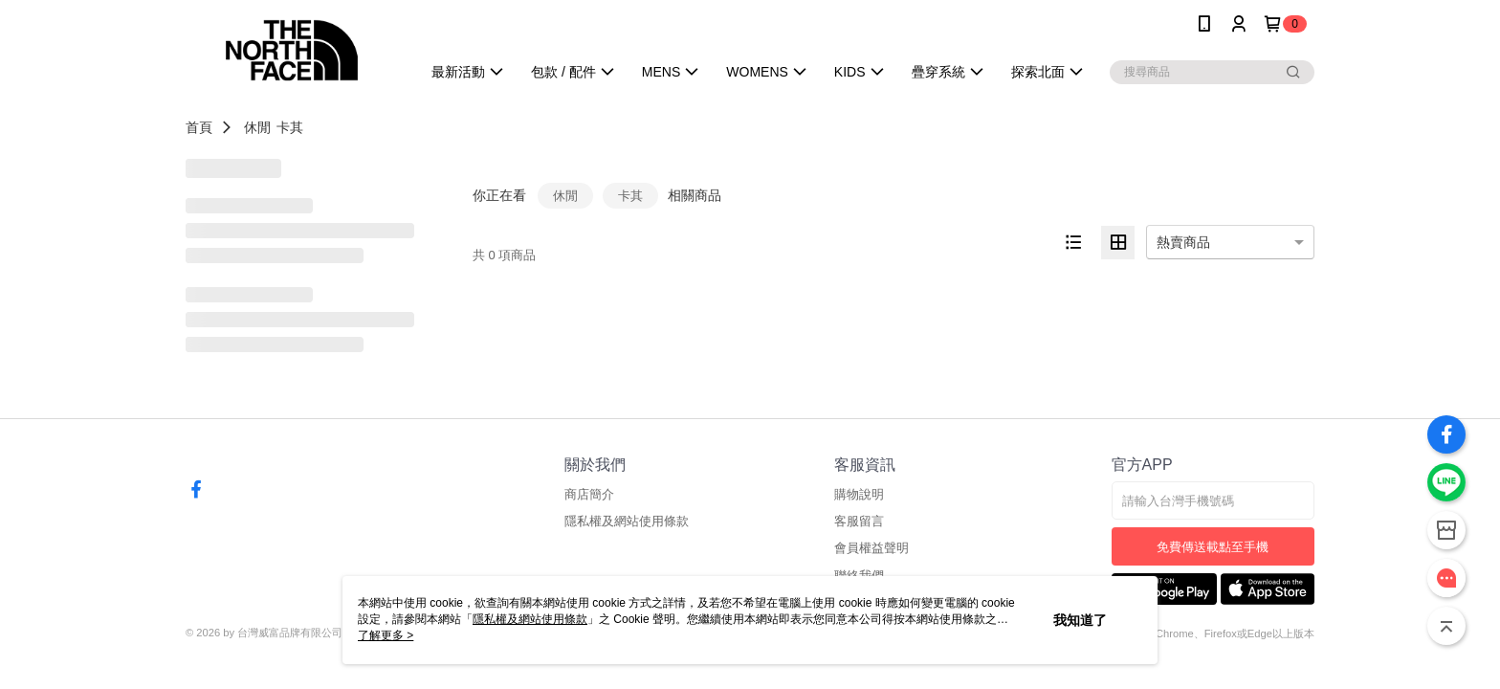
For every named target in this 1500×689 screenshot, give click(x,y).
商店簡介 (589, 494)
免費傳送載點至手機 (1212, 547)
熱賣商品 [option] (1183, 242)
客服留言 (859, 521)
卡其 (289, 127)
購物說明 (859, 494)
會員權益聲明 (871, 548)
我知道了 (1080, 620)
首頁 (199, 127)
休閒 (257, 127)
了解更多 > (385, 635)
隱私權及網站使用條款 (626, 521)
